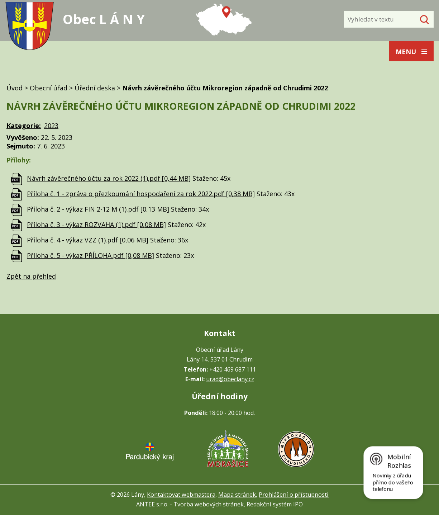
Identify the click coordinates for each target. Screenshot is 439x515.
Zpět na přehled (31, 276)
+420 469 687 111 (232, 369)
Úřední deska (95, 88)
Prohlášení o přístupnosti (294, 495)
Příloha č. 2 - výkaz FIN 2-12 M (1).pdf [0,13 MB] (98, 209)
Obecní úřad (48, 88)
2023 (51, 125)
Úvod (14, 88)
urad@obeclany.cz (230, 379)
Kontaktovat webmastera (181, 495)
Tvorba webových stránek (208, 504)
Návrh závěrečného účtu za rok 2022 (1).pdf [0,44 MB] (109, 178)
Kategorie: (23, 125)
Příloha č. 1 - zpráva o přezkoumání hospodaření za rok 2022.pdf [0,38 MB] (141, 193)
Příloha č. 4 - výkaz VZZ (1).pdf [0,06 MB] (87, 240)
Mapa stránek (237, 495)
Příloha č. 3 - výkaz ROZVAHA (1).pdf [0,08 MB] (96, 224)
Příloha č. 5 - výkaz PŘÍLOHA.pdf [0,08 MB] (90, 255)
